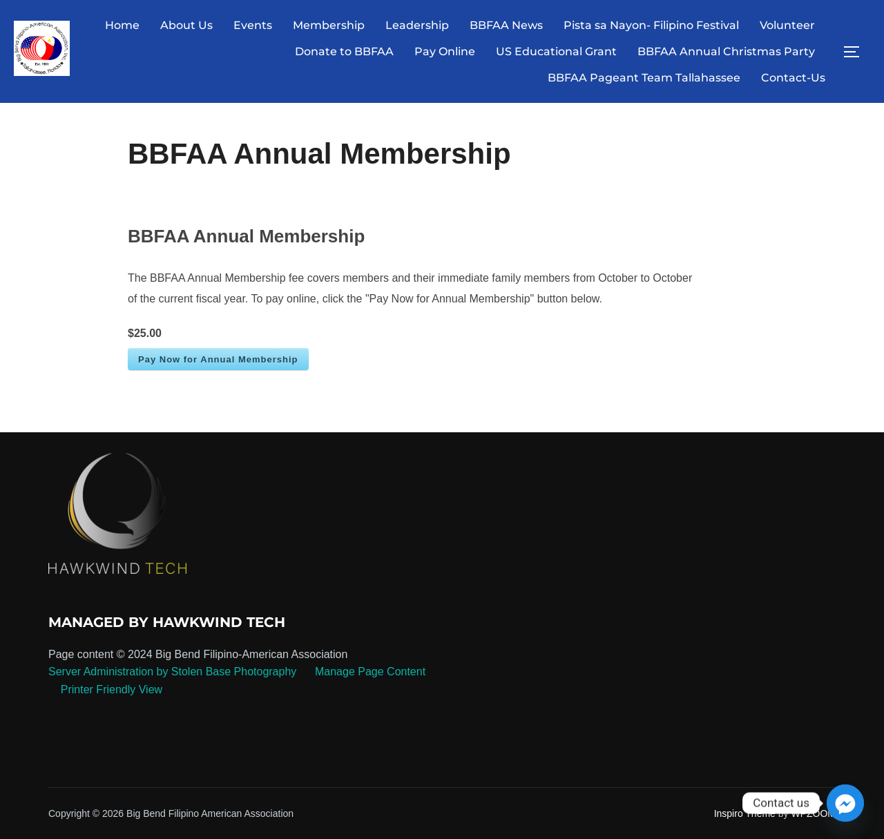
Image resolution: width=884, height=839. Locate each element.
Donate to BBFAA (344, 51)
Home (122, 25)
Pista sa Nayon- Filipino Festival (651, 25)
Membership (329, 25)
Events (252, 25)
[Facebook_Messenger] (845, 803)
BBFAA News (506, 25)
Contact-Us (793, 77)
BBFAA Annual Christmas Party (726, 51)
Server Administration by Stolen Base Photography (172, 671)
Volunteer (787, 25)
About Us (186, 25)
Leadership (417, 25)
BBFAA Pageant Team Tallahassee (644, 77)
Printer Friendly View (111, 689)
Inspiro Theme (745, 813)
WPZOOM (813, 813)
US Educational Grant (556, 51)
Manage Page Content (369, 671)
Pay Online (444, 51)
